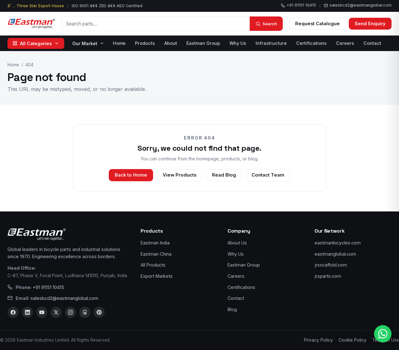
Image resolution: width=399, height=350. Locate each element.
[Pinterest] (99, 312)
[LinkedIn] (27, 312)
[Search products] (156, 24)
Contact (372, 43)
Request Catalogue (317, 23)
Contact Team (268, 175)
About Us (237, 242)
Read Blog (224, 175)
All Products (153, 264)
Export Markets (157, 276)
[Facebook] (13, 312)
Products (145, 43)
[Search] (266, 24)
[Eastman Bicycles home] (31, 24)
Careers (345, 43)
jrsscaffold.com (331, 264)
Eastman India (155, 242)
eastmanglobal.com (335, 254)
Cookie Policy (353, 340)
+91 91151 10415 (298, 5)
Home (119, 43)
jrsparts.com (328, 276)
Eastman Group (203, 43)
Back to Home (131, 175)
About (170, 43)
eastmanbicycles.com (338, 242)
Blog (232, 309)
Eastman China (156, 254)
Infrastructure (271, 43)
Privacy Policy (318, 340)
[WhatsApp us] (383, 334)
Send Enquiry (370, 23)
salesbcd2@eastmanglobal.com (358, 5)
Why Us (237, 43)
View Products (179, 175)
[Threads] (84, 312)
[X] (56, 312)
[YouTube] (41, 312)
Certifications (311, 43)
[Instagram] (70, 312)
